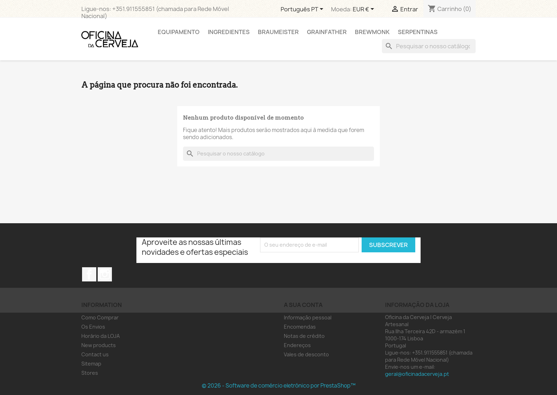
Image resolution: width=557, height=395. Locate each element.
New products (98, 345)
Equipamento (179, 32)
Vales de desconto (306, 354)
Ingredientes (229, 32)
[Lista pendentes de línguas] (303, 9)
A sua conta (303, 305)
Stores (89, 372)
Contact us (95, 354)
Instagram (105, 274)
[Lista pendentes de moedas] (365, 9)
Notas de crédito (304, 336)
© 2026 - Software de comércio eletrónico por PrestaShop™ (279, 385)
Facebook (89, 274)
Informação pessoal (307, 317)
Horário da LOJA (100, 336)
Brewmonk (372, 32)
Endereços (297, 345)
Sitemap (91, 363)
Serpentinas (418, 32)
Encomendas (300, 326)
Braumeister (278, 32)
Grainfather (327, 32)
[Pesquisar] (429, 46)
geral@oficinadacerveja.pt (417, 374)
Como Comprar (100, 317)
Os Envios (93, 326)
